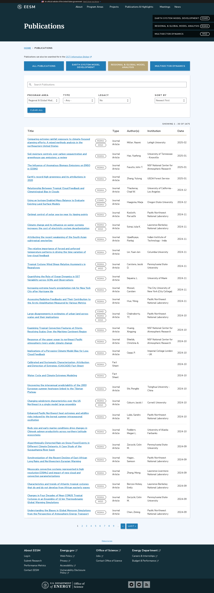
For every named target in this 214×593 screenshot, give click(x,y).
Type (66, 95)
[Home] (44, 7)
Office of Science (107, 550)
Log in (27, 556)
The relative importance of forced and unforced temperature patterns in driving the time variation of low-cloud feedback (56, 252)
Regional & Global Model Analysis (182, 26)
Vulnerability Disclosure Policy (72, 571)
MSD (100, 145)
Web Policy (66, 556)
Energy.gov (67, 550)
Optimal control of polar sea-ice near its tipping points (57, 214)
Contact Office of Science (109, 560)
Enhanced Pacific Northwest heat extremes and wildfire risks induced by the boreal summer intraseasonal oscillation (58, 417)
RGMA (100, 140)
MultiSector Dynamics (182, 34)
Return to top (107, 541)
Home (27, 48)
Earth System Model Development (182, 18)
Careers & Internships (143, 556)
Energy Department (145, 550)
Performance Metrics (35, 565)
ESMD (100, 200)
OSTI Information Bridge (77, 56)
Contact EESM (31, 570)
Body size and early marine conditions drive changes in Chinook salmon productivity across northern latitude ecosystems (57, 432)
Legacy (104, 95)
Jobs (98, 556)
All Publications (44, 66)
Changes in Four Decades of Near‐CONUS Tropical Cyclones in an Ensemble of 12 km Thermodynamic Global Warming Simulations (55, 499)
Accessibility (66, 565)
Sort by (161, 95)
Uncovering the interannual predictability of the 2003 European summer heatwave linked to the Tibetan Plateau (57, 389)
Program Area (38, 95)
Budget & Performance (144, 560)
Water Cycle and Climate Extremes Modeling (52, 375)
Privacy (64, 560)
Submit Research (33, 560)
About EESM (32, 550)
